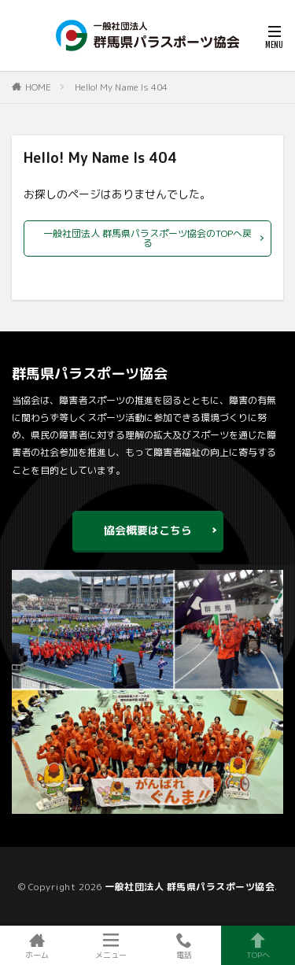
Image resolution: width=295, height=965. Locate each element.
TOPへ (258, 945)
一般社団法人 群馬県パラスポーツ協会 (190, 886)
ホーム (37, 945)
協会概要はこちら (148, 530)
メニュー (111, 945)
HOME (38, 87)
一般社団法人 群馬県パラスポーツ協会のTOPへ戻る (147, 238)
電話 (185, 945)
